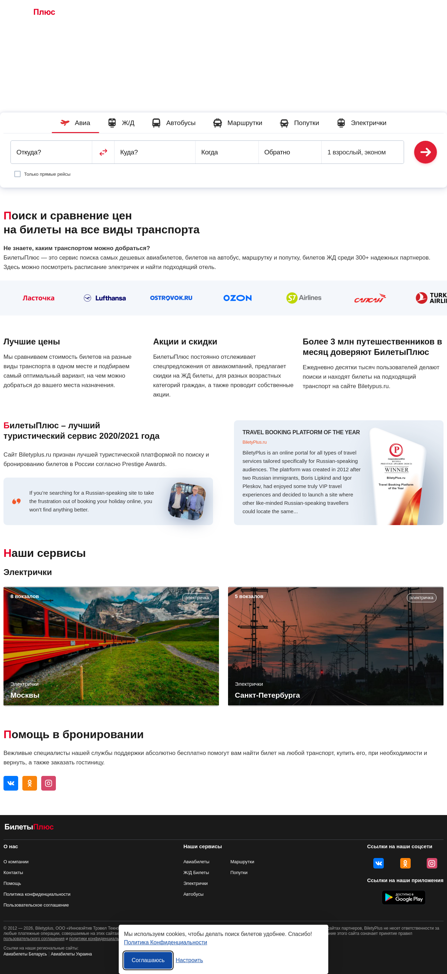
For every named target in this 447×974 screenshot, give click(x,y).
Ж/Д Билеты (127, 12)
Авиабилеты (196, 861)
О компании (16, 861)
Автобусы (166, 12)
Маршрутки (204, 12)
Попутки (241, 12)
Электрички (277, 12)
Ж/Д (121, 123)
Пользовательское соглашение (36, 905)
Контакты (13, 872)
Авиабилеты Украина (71, 954)
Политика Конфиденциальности (165, 942)
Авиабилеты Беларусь (25, 954)
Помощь (12, 883)
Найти (425, 152)
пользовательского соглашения (34, 938)
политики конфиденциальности (99, 938)
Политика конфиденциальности (37, 894)
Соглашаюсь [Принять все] (148, 960)
